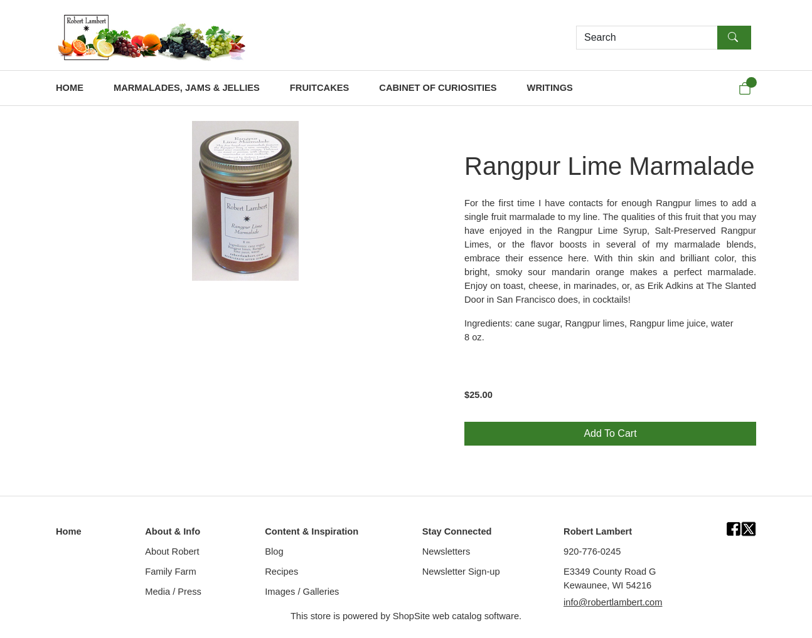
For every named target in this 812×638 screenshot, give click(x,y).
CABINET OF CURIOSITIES (437, 88)
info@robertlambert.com (613, 602)
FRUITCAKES (319, 88)
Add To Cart (610, 433)
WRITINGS (550, 88)
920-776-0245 (592, 551)
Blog (274, 551)
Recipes (281, 572)
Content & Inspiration (311, 531)
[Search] (647, 38)
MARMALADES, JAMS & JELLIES (187, 88)
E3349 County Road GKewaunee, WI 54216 (610, 578)
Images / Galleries (302, 592)
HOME (69, 88)
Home (69, 531)
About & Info (172, 531)
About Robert (172, 551)
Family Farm (170, 572)
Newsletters (446, 551)
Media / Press (173, 592)
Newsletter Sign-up (461, 572)
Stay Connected (457, 531)
